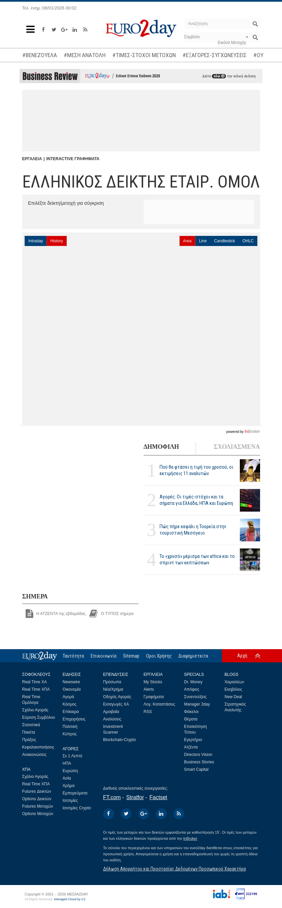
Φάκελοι (191, 711)
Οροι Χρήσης (159, 656)
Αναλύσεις (112, 719)
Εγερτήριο (193, 739)
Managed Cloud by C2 (69, 899)
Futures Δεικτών (36, 791)
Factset (158, 797)
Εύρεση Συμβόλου (38, 717)
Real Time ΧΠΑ (36, 689)
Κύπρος (70, 734)
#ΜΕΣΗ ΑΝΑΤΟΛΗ (85, 55)
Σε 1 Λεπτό (73, 756)
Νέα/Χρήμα (113, 689)
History (56, 241)
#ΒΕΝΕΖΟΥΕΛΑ (39, 55)
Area (187, 241)
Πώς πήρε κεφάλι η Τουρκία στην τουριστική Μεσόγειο (193, 529)
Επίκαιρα (71, 711)
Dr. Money (193, 682)
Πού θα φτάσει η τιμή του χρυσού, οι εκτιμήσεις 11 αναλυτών (196, 470)
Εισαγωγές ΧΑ (116, 704)
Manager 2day (197, 704)
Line (203, 241)
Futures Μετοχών (37, 806)
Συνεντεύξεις (195, 696)
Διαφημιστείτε (193, 656)
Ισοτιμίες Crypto (77, 808)
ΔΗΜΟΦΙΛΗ (161, 446)
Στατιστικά (31, 724)
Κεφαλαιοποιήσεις (38, 747)
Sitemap (131, 656)
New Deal (233, 696)
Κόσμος (70, 704)
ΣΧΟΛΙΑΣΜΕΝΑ (237, 446)
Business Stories (199, 762)
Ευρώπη (70, 770)
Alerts (149, 689)
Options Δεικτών (37, 798)
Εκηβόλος (233, 689)
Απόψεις (191, 689)
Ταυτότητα (73, 656)
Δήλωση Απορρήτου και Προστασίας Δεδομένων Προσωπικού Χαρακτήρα (174, 869)
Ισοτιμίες (70, 800)
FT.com (112, 797)
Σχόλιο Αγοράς (35, 710)
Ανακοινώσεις (34, 754)
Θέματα (191, 719)
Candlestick (224, 241)
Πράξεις (29, 739)
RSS (148, 711)
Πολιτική (70, 726)
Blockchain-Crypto (119, 739)
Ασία (67, 778)
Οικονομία (72, 689)
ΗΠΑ (67, 763)
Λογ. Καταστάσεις (159, 704)
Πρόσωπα (112, 682)
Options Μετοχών (37, 813)
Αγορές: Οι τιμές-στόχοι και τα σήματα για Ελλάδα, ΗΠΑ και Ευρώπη (196, 500)
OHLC (248, 241)
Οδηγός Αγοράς (117, 696)
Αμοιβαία (111, 711)
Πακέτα (28, 732)
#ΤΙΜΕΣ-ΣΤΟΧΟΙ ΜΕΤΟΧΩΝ (144, 55)
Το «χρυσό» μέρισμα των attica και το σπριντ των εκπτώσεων (197, 559)
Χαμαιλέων (234, 682)
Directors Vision (198, 754)
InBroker (190, 838)
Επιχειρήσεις (74, 719)
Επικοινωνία (103, 656)
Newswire (71, 682)
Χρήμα (69, 785)
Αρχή (242, 656)
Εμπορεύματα (75, 793)
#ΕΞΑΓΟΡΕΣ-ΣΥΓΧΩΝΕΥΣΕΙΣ (214, 55)
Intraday (35, 241)
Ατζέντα (191, 747)
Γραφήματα (154, 696)
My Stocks (153, 682)
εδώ (219, 76)
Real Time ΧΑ (34, 682)
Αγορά (68, 696)
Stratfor (135, 797)
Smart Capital (196, 769)
